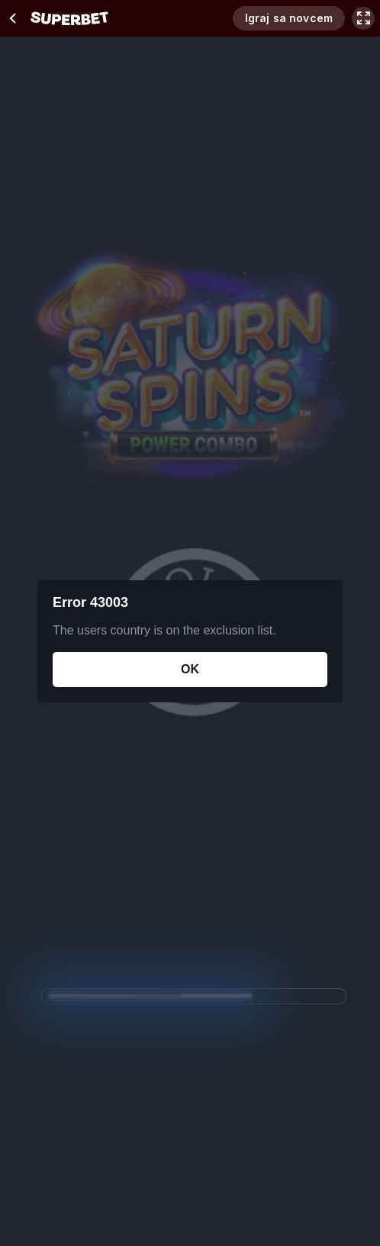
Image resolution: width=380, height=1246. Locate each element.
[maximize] (363, 18)
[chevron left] (14, 18)
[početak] (69, 18)
